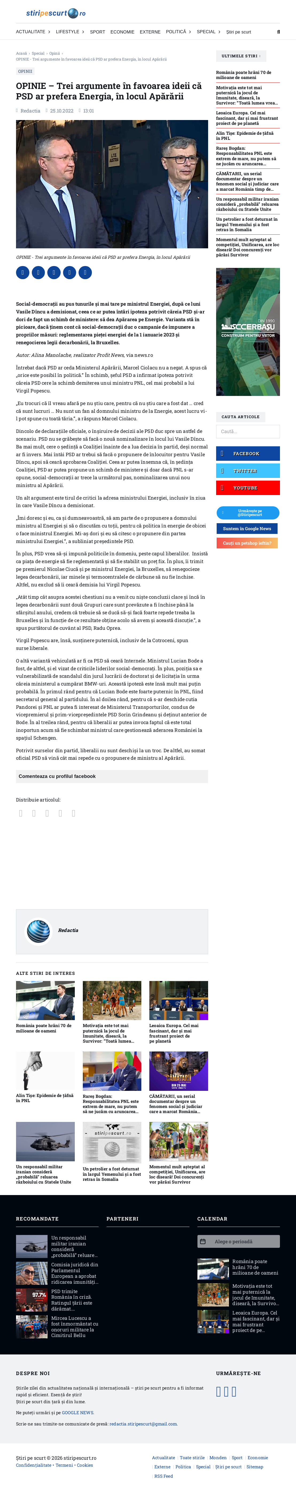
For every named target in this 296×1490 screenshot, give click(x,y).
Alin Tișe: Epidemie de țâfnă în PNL (45, 1097)
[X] (38, 272)
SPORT (97, 31)
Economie (258, 1457)
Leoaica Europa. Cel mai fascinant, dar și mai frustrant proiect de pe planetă (174, 1033)
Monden (218, 1457)
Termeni (64, 1465)
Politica (183, 1466)
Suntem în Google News (247, 528)
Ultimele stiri (241, 55)
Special (38, 53)
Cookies (85, 1465)
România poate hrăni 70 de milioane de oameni (43, 1028)
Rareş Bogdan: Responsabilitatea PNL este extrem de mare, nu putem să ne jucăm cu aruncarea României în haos (111, 1106)
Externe (162, 1466)
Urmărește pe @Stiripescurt (242, 512)
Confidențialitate (33, 1465)
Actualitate (163, 1457)
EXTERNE (150, 31)
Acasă (21, 53)
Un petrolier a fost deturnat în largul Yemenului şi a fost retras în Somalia (112, 1174)
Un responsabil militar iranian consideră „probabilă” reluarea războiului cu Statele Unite (43, 1174)
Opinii (54, 53)
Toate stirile (192, 1457)
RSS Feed (163, 1476)
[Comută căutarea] (278, 31)
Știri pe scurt (238, 31)
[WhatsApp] (69, 272)
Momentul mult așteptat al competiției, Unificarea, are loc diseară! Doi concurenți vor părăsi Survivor (177, 1174)
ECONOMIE (123, 31)
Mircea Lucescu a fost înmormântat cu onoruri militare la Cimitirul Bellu (75, 1327)
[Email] (85, 272)
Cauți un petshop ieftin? (247, 543)
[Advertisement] (112, 863)
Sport (237, 1457)
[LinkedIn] (54, 272)
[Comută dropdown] (49, 31)
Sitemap (255, 1466)
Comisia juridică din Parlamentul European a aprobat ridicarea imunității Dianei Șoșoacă (74, 1276)
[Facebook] (22, 272)
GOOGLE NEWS (77, 1413)
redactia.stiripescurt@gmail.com (143, 1424)
